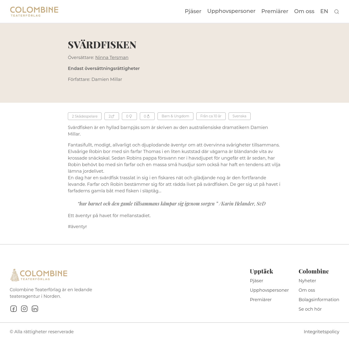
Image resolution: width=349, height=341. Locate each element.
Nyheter (307, 280)
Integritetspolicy (321, 331)
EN (324, 11)
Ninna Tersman (111, 57)
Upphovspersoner (231, 11)
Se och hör (310, 309)
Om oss (304, 11)
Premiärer (274, 11)
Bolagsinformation (319, 299)
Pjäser (193, 11)
